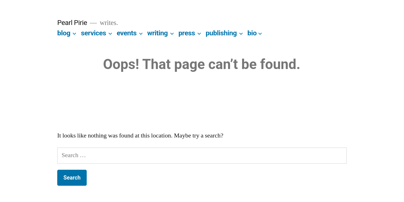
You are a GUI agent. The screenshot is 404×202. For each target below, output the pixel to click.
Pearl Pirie (72, 23)
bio (252, 33)
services (93, 33)
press (186, 33)
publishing (221, 33)
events (127, 33)
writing (157, 33)
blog (63, 33)
